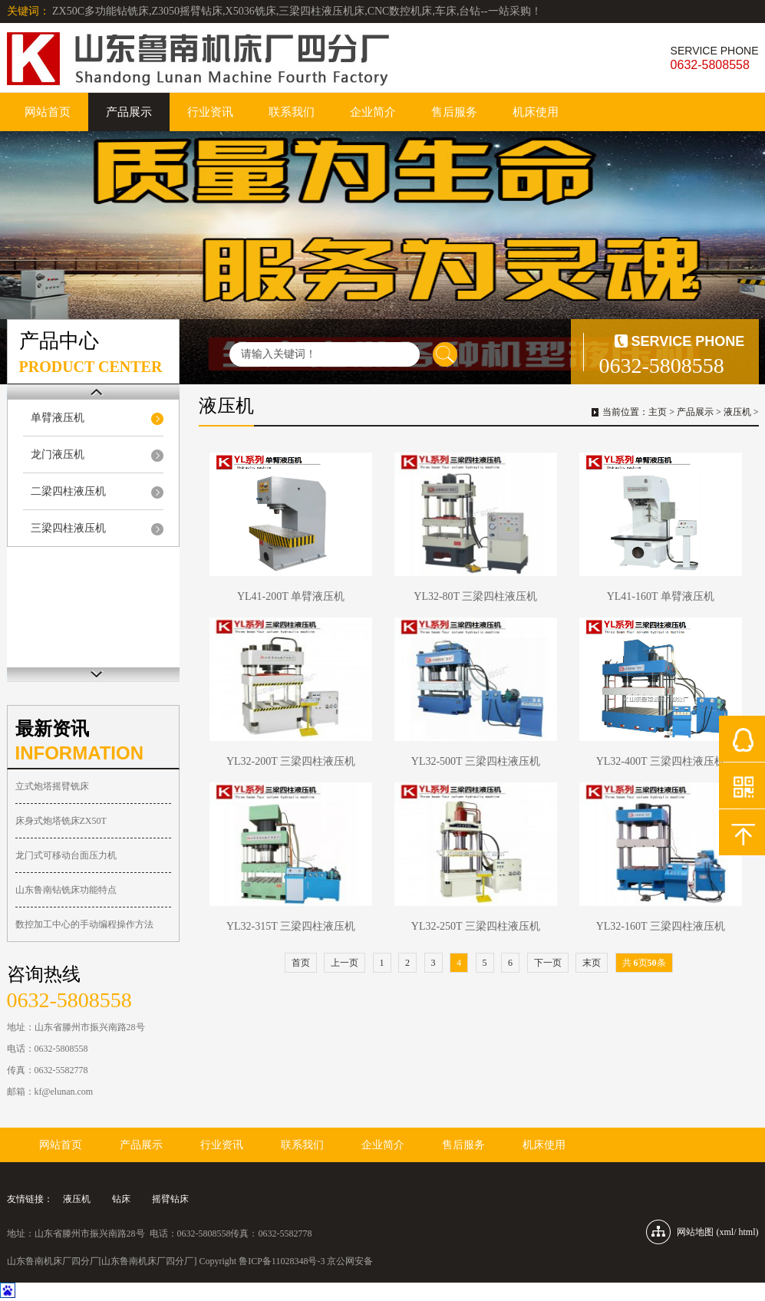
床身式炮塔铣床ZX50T (61, 820)
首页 (301, 962)
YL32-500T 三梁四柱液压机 (475, 761)
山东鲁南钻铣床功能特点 (66, 889)
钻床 (121, 1199)
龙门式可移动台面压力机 (66, 855)
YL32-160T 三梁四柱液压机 (660, 926)
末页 (591, 962)
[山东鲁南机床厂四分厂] (148, 1261)
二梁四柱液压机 (68, 491)
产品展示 (129, 112)
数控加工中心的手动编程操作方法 (84, 924)
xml (726, 1232)
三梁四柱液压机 (68, 528)
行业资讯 (210, 112)
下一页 (548, 962)
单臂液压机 (57, 417)
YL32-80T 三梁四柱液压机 (475, 596)
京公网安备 (350, 1261)
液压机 (737, 412)
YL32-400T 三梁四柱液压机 (660, 761)
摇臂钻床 (170, 1199)
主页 (657, 412)
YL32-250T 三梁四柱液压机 (475, 926)
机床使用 (536, 112)
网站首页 (48, 112)
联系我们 (292, 112)
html (746, 1232)
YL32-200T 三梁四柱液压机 (290, 761)
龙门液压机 (57, 454)
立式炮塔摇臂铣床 (52, 786)
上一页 (344, 962)
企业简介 (373, 112)
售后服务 (454, 112)
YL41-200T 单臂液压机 (291, 596)
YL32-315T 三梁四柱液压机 (290, 926)
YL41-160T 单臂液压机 (660, 596)
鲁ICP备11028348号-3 (282, 1261)
